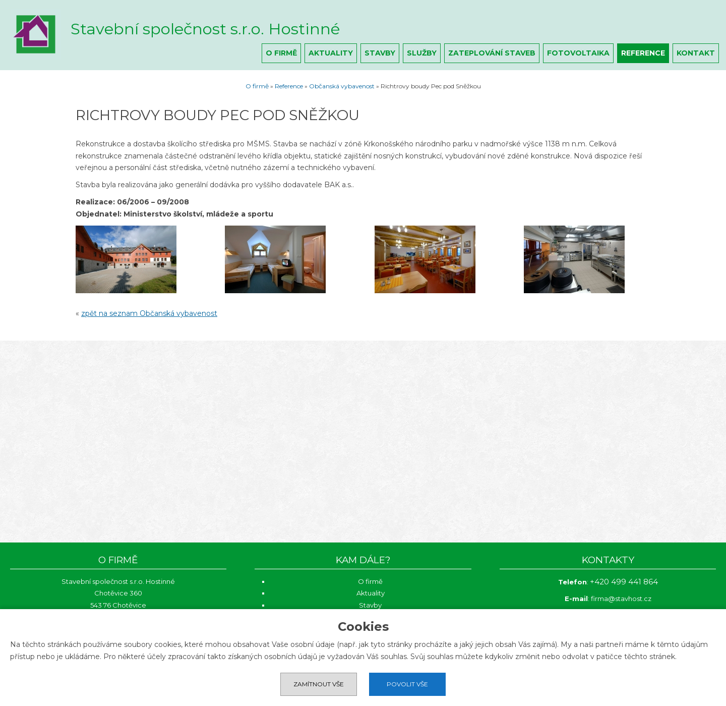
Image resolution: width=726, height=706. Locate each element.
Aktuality (331, 53)
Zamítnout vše (318, 684)
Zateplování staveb (491, 53)
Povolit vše (407, 684)
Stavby (380, 53)
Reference (643, 53)
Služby (422, 53)
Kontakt (696, 53)
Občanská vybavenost (342, 86)
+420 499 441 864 (624, 581)
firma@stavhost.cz (621, 598)
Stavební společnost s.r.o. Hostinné (205, 28)
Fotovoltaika (578, 53)
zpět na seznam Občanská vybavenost (149, 313)
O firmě (281, 53)
